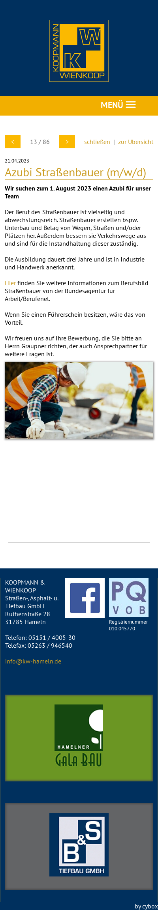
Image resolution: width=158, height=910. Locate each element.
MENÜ (118, 104)
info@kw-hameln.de (33, 661)
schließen (97, 142)
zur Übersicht (135, 142)
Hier (10, 283)
